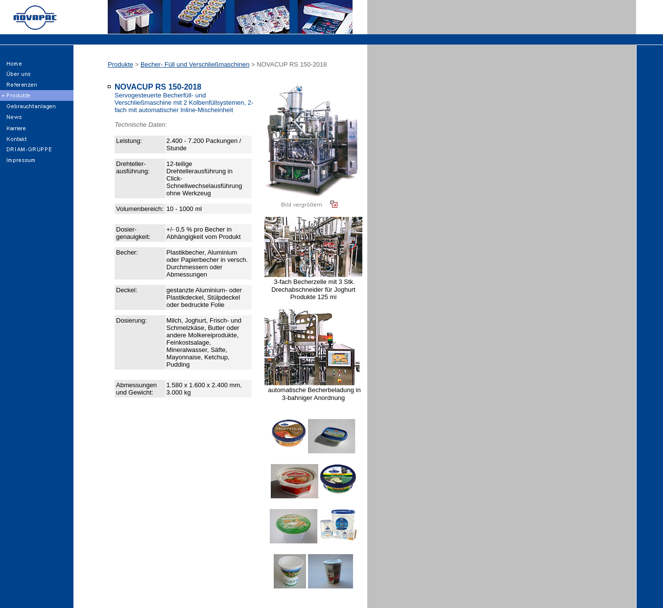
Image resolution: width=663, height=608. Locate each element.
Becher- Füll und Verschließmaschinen (195, 64)
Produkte (120, 64)
